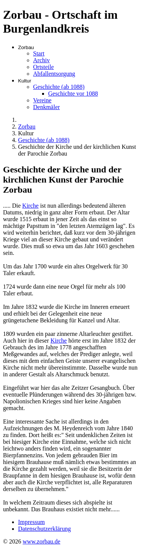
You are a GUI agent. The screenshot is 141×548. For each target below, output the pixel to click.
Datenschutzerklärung (44, 529)
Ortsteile (43, 67)
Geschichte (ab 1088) (59, 87)
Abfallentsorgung (54, 73)
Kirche (30, 205)
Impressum (31, 522)
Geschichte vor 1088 (73, 93)
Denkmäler (46, 107)
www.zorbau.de (41, 541)
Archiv (41, 60)
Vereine (42, 100)
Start (38, 53)
